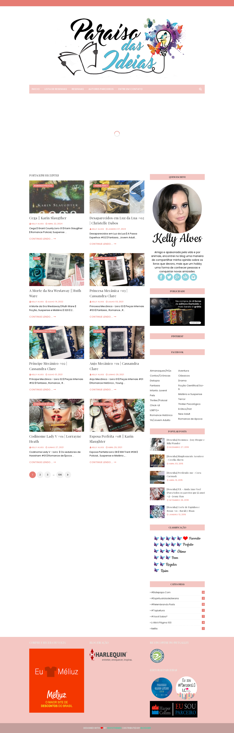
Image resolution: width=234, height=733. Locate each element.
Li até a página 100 (178, 622)
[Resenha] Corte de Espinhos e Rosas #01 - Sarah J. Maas (183, 509)
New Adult (184, 414)
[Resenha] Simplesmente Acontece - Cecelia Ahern (185, 458)
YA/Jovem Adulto (160, 420)
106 (60, 474)
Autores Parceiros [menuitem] (101, 89)
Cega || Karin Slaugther (48, 217)
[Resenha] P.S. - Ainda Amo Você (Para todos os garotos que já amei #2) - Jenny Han (186, 493)
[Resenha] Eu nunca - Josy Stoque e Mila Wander (186, 441)
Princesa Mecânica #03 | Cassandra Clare (108, 293)
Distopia (155, 380)
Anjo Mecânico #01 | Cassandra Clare (114, 366)
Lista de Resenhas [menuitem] (55, 89)
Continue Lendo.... (41, 238)
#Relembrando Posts (178, 604)
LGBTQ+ (154, 410)
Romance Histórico (161, 415)
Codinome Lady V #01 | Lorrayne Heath (55, 439)
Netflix (178, 628)
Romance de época (190, 419)
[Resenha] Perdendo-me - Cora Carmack (184, 474)
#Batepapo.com (178, 592)
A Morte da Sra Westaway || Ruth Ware (55, 293)
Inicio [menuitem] (36, 89)
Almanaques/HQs (160, 370)
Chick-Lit (155, 405)
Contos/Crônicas (160, 375)
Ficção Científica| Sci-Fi (191, 387)
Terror (182, 399)
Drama (182, 380)
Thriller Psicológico (189, 404)
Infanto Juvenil (158, 390)
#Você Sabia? (178, 616)
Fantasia (155, 385)
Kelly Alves (37, 223)
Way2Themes (114, 728)
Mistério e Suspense (190, 394)
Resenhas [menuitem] (78, 89)
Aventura (183, 370)
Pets (152, 395)
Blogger (146, 728)
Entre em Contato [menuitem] (130, 89)
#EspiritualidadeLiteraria (178, 598)
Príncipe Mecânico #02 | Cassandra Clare (48, 366)
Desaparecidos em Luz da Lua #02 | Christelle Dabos (117, 220)
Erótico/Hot (185, 409)
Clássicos (184, 375)
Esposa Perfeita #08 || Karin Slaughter (111, 439)
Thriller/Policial (158, 400)
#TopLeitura (178, 610)
